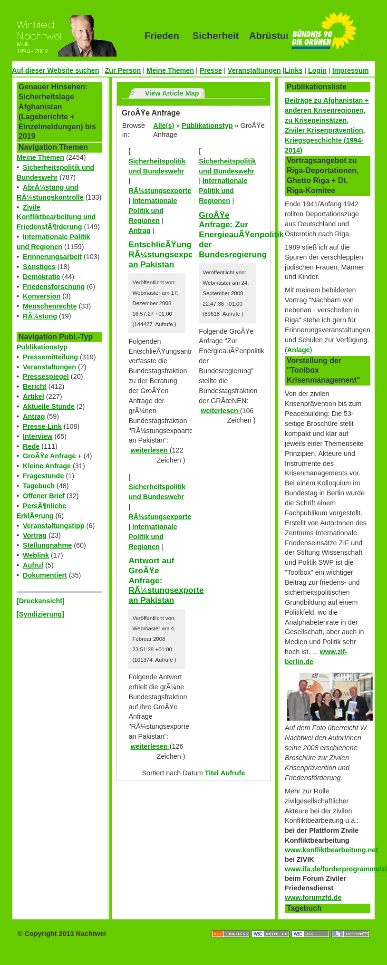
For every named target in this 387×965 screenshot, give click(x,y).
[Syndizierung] (40, 614)
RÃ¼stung (40, 316)
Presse (211, 70)
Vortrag (35, 535)
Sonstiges (39, 266)
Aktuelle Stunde (49, 406)
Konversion (41, 296)
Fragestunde (43, 476)
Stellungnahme (47, 545)
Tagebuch (39, 486)
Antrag (34, 416)
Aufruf (33, 565)
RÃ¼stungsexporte (159, 190)
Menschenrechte (50, 306)
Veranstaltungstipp (54, 526)
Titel (212, 773)
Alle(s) (163, 125)
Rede (31, 446)
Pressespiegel (46, 376)
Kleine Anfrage (47, 466)
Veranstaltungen (254, 70)
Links (294, 70)
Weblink (36, 555)
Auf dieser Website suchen (55, 70)
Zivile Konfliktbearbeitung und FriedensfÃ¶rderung (56, 217)
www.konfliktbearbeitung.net (331, 850)
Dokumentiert (45, 575)
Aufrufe (233, 773)
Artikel (33, 396)
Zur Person (123, 70)
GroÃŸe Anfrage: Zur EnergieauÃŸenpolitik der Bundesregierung (241, 234)
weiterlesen (149, 450)
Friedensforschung (54, 286)
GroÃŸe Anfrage (49, 456)
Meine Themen (170, 70)
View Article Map (172, 93)
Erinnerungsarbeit (52, 257)
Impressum (350, 70)
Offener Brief (44, 496)
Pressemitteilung (50, 357)
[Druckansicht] (41, 601)
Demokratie (41, 276)
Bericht (35, 386)
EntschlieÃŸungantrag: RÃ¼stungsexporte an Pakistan (173, 254)
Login (317, 70)
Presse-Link (42, 426)
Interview (37, 436)
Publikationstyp (42, 347)
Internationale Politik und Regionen (152, 210)
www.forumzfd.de (313, 897)
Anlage (298, 350)
